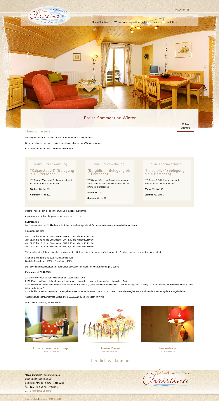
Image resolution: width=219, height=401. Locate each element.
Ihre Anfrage (167, 348)
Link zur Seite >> (51, 351)
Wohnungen (122, 22)
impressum (43, 399)
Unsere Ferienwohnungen (51, 348)
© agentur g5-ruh (31, 399)
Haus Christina (101, 22)
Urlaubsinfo (141, 22)
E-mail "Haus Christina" (41, 391)
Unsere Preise (109, 348)
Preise (158, 22)
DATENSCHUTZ (55, 399)
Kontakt (171, 22)
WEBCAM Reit (182, 10)
